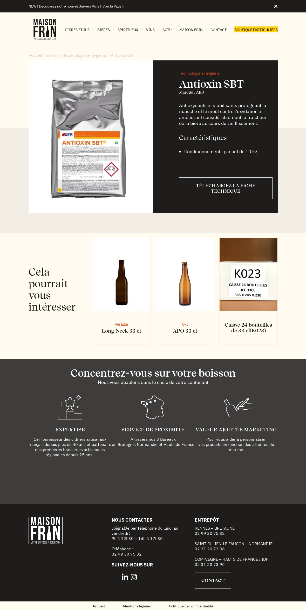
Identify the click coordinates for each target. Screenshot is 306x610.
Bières (103, 29)
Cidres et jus (77, 29)
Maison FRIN (191, 29)
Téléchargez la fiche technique (225, 188)
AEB (200, 92)
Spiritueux (128, 29)
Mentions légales (137, 606)
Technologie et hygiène (84, 55)
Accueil (35, 55)
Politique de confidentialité (191, 606)
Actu (167, 29)
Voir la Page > (113, 6)
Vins (150, 29)
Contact (218, 29)
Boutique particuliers (256, 29)
